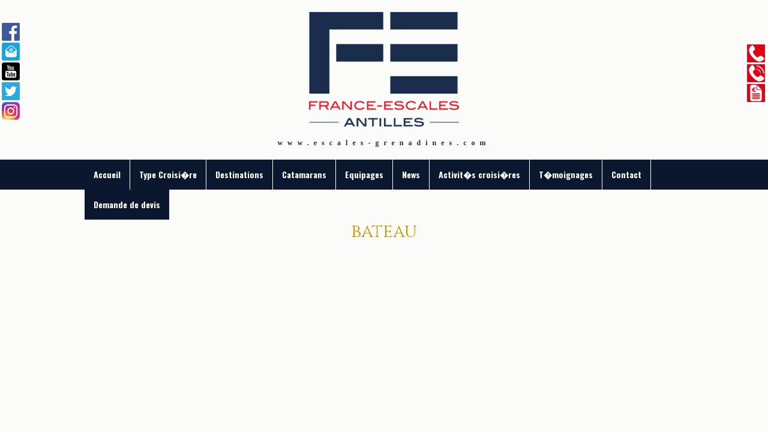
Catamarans (304, 174)
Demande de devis (127, 204)
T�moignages (566, 174)
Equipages (364, 174)
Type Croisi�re (168, 174)
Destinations (239, 174)
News (411, 174)
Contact (626, 174)
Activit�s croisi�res (479, 174)
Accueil (107, 174)
